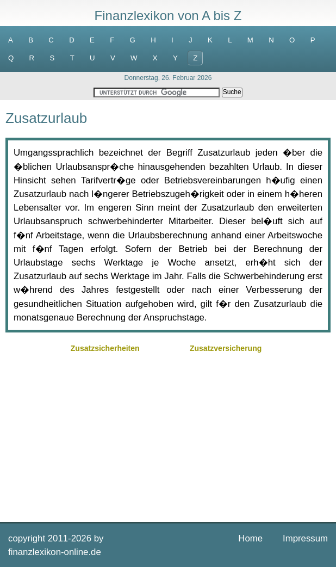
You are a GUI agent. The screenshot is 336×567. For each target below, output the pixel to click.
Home (250, 538)
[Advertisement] (168, 432)
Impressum (305, 538)
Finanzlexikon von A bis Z (168, 15)
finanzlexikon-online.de (54, 552)
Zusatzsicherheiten (105, 348)
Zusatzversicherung (226, 348)
